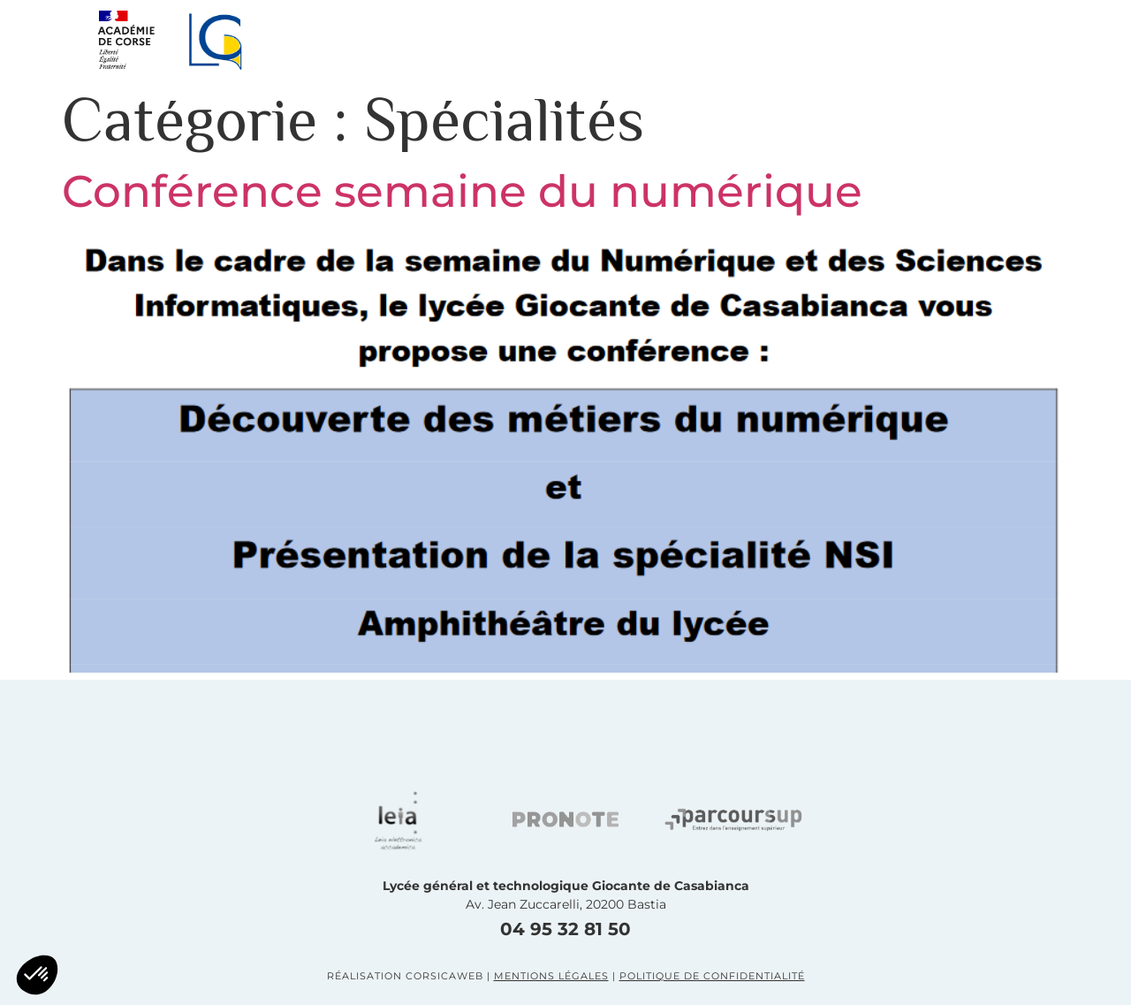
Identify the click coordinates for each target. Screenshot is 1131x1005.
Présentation (411, 39)
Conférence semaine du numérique (462, 191)
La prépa (696, 39)
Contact (944, 39)
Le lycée (563, 39)
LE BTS (821, 39)
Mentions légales (551, 976)
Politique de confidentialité (712, 976)
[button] (1015, 40)
